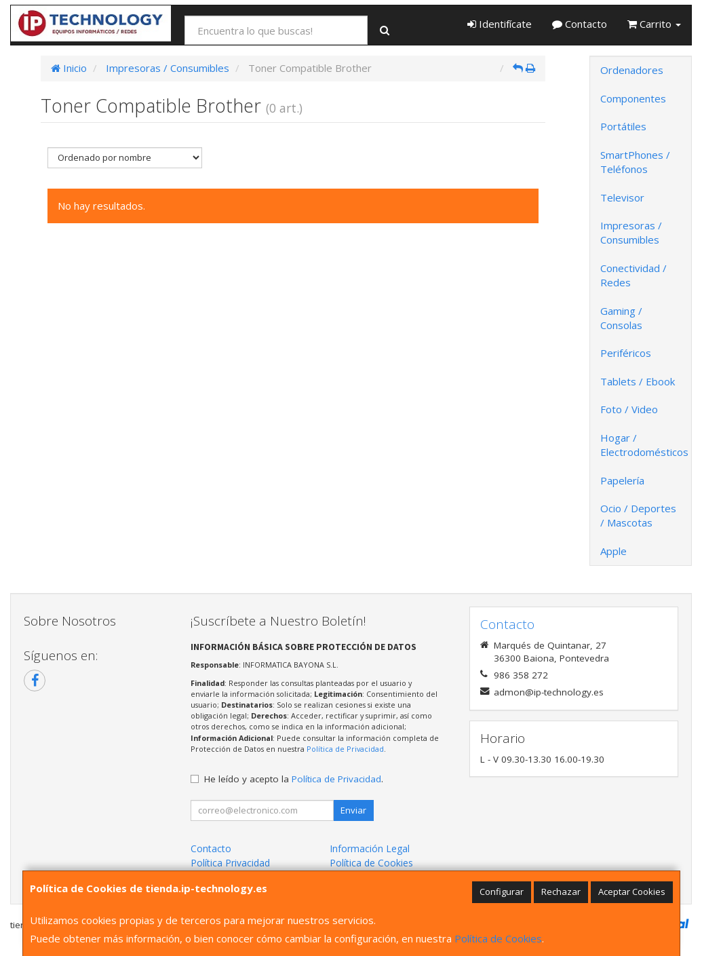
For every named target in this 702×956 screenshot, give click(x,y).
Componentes (633, 98)
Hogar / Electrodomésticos (644, 445)
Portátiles (623, 126)
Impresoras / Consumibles (631, 232)
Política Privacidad (230, 862)
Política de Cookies (498, 938)
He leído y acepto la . (293, 779)
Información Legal (370, 848)
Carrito (654, 24)
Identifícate (499, 24)
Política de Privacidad (345, 749)
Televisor (622, 197)
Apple (613, 551)
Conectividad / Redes (633, 275)
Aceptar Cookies (631, 891)
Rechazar (561, 891)
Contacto (579, 24)
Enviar (353, 810)
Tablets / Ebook (637, 381)
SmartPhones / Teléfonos (635, 162)
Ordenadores (631, 70)
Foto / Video (629, 409)
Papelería (622, 480)
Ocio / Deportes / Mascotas (638, 515)
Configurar (502, 891)
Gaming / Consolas (621, 318)
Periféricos (625, 353)
